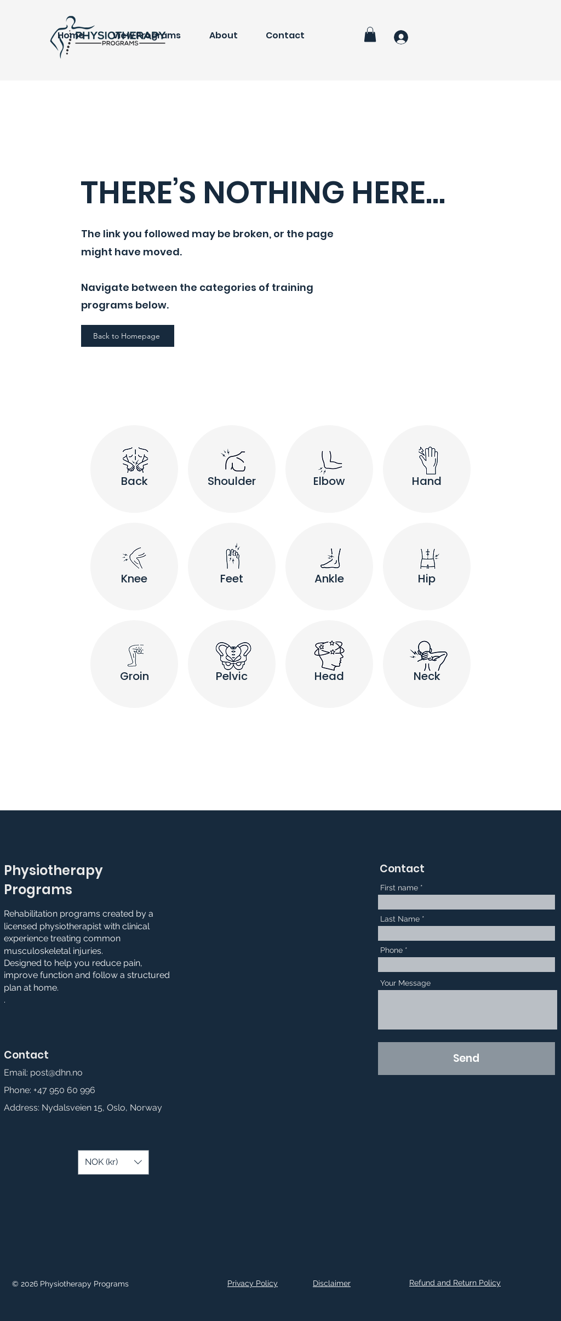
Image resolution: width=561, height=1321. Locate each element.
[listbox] (113, 1162)
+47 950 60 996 (64, 1090)
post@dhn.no (56, 1072)
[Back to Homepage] (127, 336)
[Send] (466, 1058)
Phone (391, 950)
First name (399, 887)
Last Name (400, 919)
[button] (370, 34)
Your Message (405, 983)
